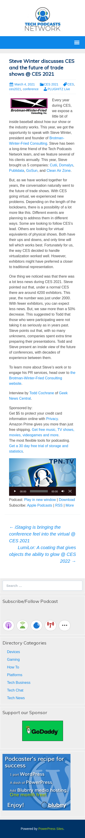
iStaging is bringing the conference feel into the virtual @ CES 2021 (42, 534)
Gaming (13, 659)
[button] (43, 477)
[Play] (15, 491)
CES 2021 (51, 84)
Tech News (16, 698)
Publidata (16, 170)
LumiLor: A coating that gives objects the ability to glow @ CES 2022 (42, 554)
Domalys (66, 165)
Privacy (52, 419)
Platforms (14, 675)
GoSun (32, 170)
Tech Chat (15, 690)
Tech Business (18, 683)
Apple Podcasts (39, 505)
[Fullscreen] (70, 491)
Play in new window (40, 500)
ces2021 (15, 89)
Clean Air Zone (58, 170)
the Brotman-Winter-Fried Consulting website (42, 378)
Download (67, 500)
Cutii (53, 165)
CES (70, 84)
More (70, 505)
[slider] (39, 491)
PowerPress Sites (50, 829)
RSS (59, 505)
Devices (13, 652)
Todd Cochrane (41, 393)
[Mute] (63, 491)
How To (13, 667)
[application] (42, 477)
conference (31, 89)
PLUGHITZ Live (59, 89)
